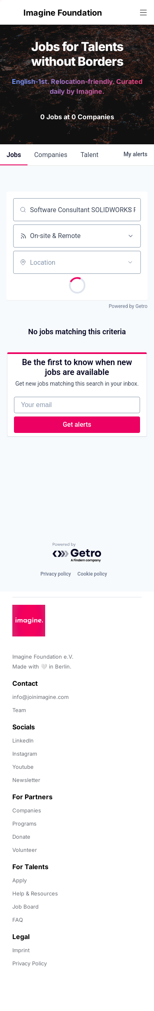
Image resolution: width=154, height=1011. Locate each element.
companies (50, 155)
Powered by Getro (128, 306)
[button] (13, 12)
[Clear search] (130, 210)
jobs (14, 155)
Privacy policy (55, 574)
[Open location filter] (130, 262)
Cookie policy (92, 574)
